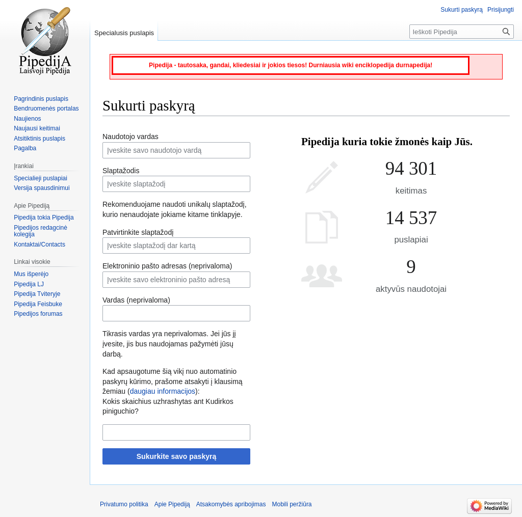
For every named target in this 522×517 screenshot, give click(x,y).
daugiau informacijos (162, 391)
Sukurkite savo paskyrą (176, 456)
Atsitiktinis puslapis (39, 138)
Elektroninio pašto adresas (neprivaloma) (167, 266)
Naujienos (27, 118)
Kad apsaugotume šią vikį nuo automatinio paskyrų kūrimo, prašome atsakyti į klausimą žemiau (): (172, 381)
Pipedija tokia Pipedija (43, 217)
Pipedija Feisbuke (38, 304)
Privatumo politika (124, 504)
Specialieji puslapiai (40, 178)
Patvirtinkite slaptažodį (137, 232)
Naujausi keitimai (37, 128)
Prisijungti (500, 9)
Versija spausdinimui (41, 188)
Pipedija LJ (29, 284)
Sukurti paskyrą (461, 9)
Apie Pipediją (172, 504)
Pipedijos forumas (38, 313)
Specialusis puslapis (124, 33)
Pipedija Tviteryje (37, 293)
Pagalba (25, 148)
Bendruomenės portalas (46, 108)
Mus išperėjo (31, 274)
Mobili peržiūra (292, 504)
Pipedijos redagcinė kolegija (40, 231)
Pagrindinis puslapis (41, 98)
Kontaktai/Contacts (39, 244)
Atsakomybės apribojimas (231, 504)
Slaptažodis (120, 171)
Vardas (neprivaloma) (136, 300)
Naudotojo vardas (130, 136)
